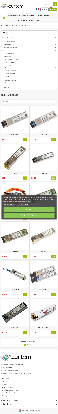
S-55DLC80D (43, 173)
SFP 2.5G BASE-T (43, 328)
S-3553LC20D (43, 290)
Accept (29, 209)
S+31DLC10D (15, 328)
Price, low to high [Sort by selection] (7, 101)
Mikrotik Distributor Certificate (11, 390)
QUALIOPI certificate (8, 387)
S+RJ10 (43, 251)
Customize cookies (22, 204)
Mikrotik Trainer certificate (10, 393)
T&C (3, 381)
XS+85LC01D (15, 251)
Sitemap (4, 396)
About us (4, 384)
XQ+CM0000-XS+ (15, 290)
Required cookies (29, 215)
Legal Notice (6, 379)
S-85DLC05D (14, 135)
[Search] (45, 4)
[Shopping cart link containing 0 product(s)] (53, 9)
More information (9, 204)
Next (32, 344)
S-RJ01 (15, 173)
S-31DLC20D (43, 135)
